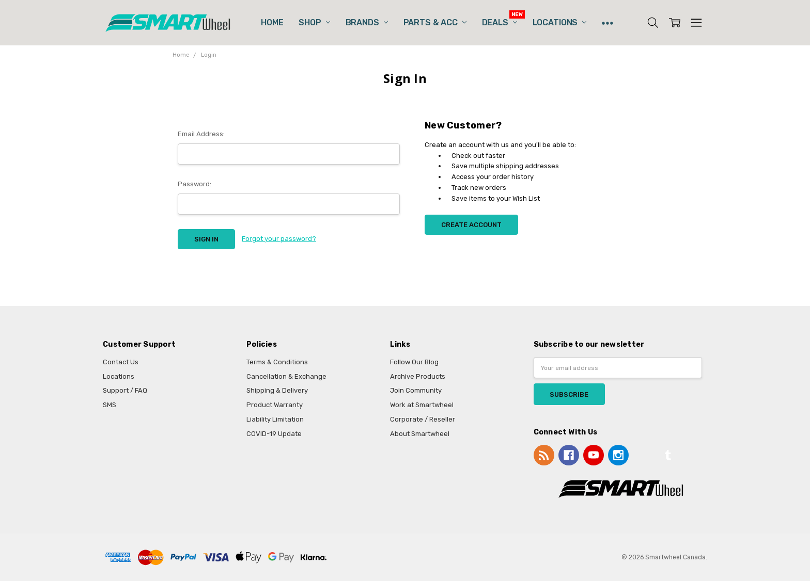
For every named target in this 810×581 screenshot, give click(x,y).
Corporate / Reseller (422, 419)
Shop (314, 22)
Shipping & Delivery (277, 390)
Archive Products (417, 376)
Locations (559, 22)
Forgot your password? (279, 239)
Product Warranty (274, 405)
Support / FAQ (125, 390)
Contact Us (120, 362)
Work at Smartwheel (422, 405)
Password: (194, 184)
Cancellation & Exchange (286, 376)
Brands (367, 22)
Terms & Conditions (277, 362)
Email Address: (201, 134)
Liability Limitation (275, 419)
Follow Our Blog (414, 362)
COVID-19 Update (274, 434)
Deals (499, 22)
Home (272, 22)
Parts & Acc (434, 22)
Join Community (416, 390)
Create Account (471, 225)
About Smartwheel (419, 434)
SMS (109, 405)
